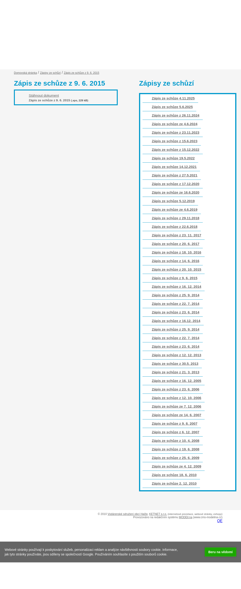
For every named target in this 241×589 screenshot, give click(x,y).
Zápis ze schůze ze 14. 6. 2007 (176, 415)
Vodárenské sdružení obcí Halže (128, 514)
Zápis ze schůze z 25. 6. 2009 (175, 458)
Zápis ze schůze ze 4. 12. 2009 (176, 466)
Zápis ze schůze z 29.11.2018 (175, 218)
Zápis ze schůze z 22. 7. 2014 (175, 304)
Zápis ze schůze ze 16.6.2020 (175, 192)
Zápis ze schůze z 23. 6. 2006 (175, 389)
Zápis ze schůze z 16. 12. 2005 (176, 381)
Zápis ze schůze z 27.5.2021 (174, 175)
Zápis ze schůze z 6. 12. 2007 (175, 432)
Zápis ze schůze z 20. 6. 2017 (175, 244)
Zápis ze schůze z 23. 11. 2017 (176, 235)
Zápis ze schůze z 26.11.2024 (175, 115)
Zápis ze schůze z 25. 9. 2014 (175, 295)
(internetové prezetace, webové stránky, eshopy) (195, 514)
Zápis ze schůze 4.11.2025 (173, 98)
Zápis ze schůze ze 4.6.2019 (174, 209)
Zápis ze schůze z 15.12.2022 (175, 150)
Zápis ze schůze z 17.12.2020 (175, 184)
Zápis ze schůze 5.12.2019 (173, 201)
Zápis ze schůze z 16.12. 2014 (176, 321)
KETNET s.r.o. (158, 514)
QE (219, 521)
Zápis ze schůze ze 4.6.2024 (174, 124)
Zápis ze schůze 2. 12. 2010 (174, 483)
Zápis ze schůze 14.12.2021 (174, 167)
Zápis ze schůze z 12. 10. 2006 (176, 398)
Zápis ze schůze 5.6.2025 (172, 107)
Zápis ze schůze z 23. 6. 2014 (175, 312)
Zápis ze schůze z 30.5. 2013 (175, 364)
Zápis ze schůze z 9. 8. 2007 (174, 423)
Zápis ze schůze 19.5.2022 (173, 158)
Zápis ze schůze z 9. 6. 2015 (174, 278)
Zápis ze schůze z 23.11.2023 (175, 132)
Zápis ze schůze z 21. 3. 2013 (175, 372)
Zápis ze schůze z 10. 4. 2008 (175, 441)
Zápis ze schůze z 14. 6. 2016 (175, 261)
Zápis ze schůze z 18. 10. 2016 (176, 252)
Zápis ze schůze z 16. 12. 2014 (176, 286)
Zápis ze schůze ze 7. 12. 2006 (176, 406)
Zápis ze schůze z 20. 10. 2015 (176, 269)
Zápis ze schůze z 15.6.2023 (174, 141)
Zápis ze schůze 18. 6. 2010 (174, 475)
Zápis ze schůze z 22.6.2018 (174, 227)
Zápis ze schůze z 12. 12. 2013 (176, 355)
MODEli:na (185, 517)
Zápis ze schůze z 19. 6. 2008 (175, 449)
